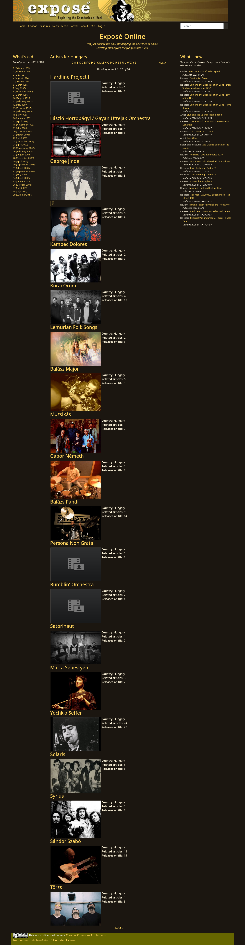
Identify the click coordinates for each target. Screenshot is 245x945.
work (38, 935)
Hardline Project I (69, 77)
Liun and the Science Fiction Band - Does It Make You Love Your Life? (206, 86)
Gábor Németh (67, 456)
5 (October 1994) (21, 81)
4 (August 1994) (21, 78)
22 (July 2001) (20, 138)
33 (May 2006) (20, 174)
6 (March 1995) (20, 84)
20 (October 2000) (22, 131)
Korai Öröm (63, 285)
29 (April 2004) (20, 161)
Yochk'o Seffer (66, 713)
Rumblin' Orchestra (72, 584)
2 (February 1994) (22, 71)
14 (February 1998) (22, 111)
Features (45, 26)
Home (21, 26)
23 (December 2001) (23, 141)
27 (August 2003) (21, 154)
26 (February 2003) (22, 151)
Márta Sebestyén (69, 667)
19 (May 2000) (20, 128)
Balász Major (64, 369)
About (84, 26)
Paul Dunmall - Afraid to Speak (204, 71)
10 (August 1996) (21, 98)
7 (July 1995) (19, 88)
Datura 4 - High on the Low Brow (206, 187)
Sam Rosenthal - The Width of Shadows (209, 161)
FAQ (93, 26)
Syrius (57, 796)
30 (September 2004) (24, 164)
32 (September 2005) (24, 171)
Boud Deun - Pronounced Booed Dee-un (210, 211)
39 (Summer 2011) (22, 194)
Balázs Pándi (64, 501)
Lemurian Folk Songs (73, 327)
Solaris (57, 754)
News (55, 26)
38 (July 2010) (20, 191)
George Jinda (64, 161)
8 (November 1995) (23, 91)
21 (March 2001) (21, 134)
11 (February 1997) (22, 101)
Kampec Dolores (68, 244)
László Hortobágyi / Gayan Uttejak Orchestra (100, 118)
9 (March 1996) (20, 94)
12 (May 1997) (20, 104)
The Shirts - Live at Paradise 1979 (206, 154)
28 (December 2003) (23, 158)
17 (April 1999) (20, 121)
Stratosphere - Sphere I (201, 181)
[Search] (202, 26)
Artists (74, 26)
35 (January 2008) (22, 181)
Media (64, 26)
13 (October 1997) (22, 108)
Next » (163, 62)
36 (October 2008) (22, 184)
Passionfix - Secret (198, 78)
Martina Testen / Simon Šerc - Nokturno (209, 204)
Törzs (56, 887)
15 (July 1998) (20, 114)
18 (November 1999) (23, 124)
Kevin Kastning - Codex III (202, 174)
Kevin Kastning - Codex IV (202, 167)
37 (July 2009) (20, 187)
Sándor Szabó (65, 841)
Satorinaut (62, 626)
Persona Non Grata (71, 543)
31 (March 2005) (21, 167)
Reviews (32, 26)
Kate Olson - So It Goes (201, 131)
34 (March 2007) (21, 177)
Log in (101, 26)
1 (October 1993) (21, 68)
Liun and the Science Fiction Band (204, 114)
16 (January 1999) (22, 118)
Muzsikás (60, 414)
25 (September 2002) (24, 148)
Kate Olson (192, 138)
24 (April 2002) (20, 144)
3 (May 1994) (19, 74)
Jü (52, 202)
